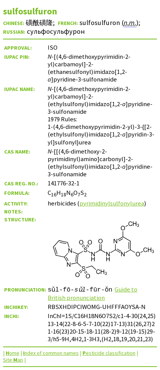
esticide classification (108, 353)
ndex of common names (51, 353)
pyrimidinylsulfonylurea (111, 203)
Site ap (13, 359)
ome (12, 353)
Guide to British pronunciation (92, 293)
